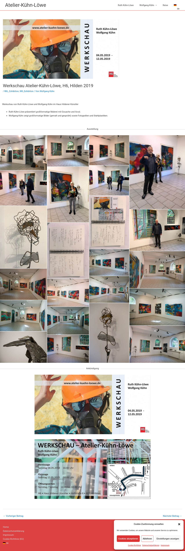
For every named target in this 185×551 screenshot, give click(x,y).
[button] (179, 524)
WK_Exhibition (26, 91)
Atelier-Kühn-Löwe (25, 5)
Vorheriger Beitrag (13, 516)
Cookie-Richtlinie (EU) (13, 539)
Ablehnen (147, 538)
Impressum (165, 545)
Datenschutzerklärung (150, 545)
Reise (165, 5)
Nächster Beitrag (172, 516)
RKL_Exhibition (11, 91)
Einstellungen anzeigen (168, 538)
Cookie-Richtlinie (134, 545)
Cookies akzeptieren (128, 538)
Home (6, 527)
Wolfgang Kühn (146, 5)
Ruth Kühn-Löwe (126, 5)
